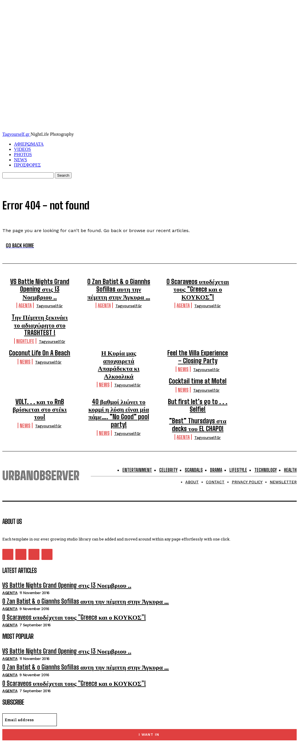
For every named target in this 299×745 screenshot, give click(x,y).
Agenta (25, 295)
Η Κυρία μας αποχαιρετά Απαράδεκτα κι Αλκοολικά (118, 334)
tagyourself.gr (49, 295)
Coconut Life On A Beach (39, 331)
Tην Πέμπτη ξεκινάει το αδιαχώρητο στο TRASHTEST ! (197, 309)
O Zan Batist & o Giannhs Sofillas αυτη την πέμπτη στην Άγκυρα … (119, 287)
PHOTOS (23, 154)
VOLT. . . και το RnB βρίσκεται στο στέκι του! (39, 378)
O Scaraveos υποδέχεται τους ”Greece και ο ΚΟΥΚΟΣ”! (197, 284)
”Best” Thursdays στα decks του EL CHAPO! (197, 395)
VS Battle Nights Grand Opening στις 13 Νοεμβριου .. (39, 284)
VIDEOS (22, 149)
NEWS (20, 159)
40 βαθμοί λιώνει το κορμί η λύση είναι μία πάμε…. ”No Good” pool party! (119, 381)
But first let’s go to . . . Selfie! (197, 378)
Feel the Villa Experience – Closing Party (198, 334)
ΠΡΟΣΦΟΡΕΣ (27, 164)
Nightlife (183, 320)
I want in (149, 695)
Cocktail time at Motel (39, 357)
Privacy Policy (60, 707)
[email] (29, 680)
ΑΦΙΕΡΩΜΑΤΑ (29, 144)
